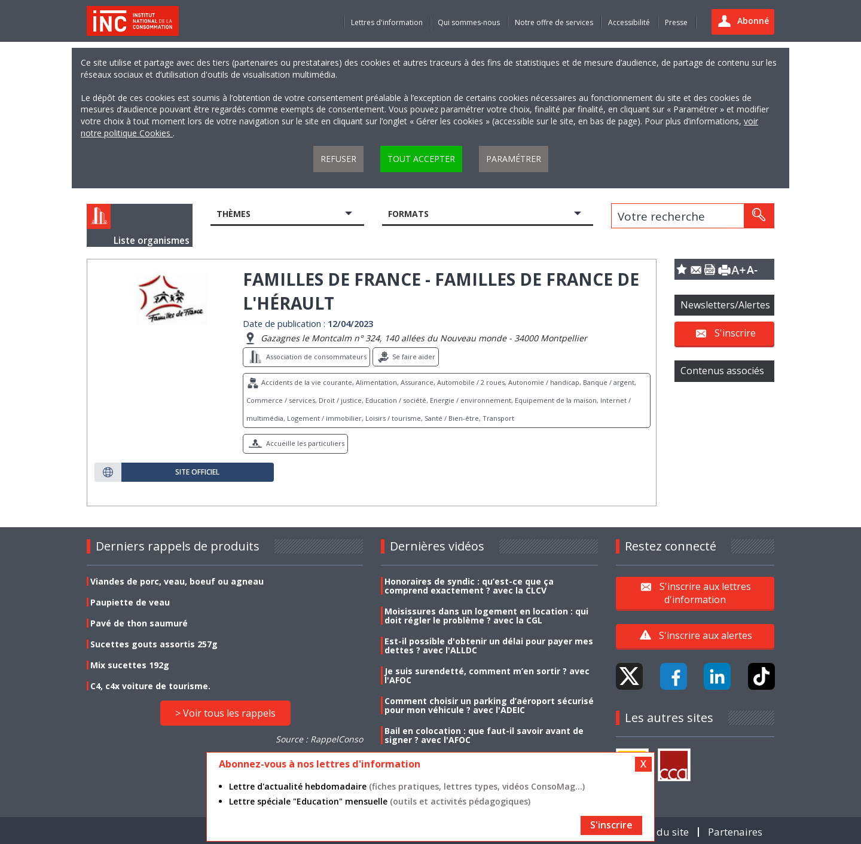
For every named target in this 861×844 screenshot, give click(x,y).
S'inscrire (735, 333)
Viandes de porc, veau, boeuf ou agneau (177, 581)
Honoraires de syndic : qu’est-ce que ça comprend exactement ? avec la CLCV (469, 586)
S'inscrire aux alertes (705, 635)
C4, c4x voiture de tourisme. (150, 686)
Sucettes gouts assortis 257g (154, 644)
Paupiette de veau (130, 602)
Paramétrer (513, 158)
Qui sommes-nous (469, 22)
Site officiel (197, 472)
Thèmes (233, 213)
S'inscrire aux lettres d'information (705, 592)
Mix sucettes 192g (129, 665)
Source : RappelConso (319, 739)
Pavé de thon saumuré (139, 623)
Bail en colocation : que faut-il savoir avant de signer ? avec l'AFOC (484, 735)
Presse (676, 22)
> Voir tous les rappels (225, 713)
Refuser (338, 158)
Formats (408, 213)
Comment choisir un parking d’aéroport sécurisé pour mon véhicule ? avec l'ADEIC (489, 705)
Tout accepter (421, 158)
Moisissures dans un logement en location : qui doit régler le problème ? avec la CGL (486, 616)
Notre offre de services (554, 22)
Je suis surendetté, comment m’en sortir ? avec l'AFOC (487, 675)
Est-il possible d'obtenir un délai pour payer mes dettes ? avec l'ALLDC (488, 645)
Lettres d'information (387, 22)
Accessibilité (629, 22)
